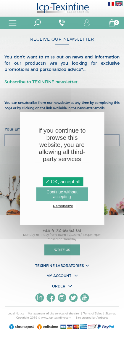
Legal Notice (16, 313)
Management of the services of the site (54, 313)
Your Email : (16, 129)
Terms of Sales (92, 313)
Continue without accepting (61, 194)
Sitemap (110, 313)
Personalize (63, 206)
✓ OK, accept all (63, 181)
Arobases (102, 317)
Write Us (62, 250)
